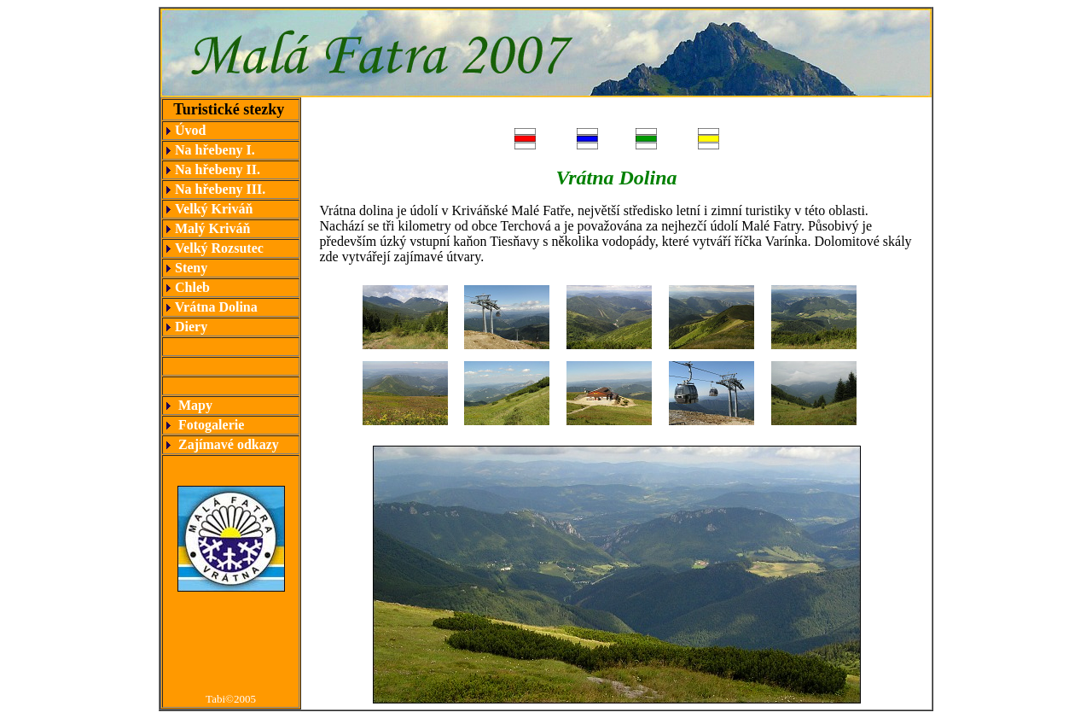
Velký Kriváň (214, 208)
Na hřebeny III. (222, 189)
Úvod (190, 130)
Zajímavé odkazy (228, 444)
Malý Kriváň (212, 228)
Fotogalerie (211, 424)
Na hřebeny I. (215, 150)
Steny (189, 267)
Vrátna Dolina (214, 307)
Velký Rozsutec (219, 248)
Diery (189, 326)
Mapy (195, 405)
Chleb (190, 287)
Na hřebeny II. (217, 169)
